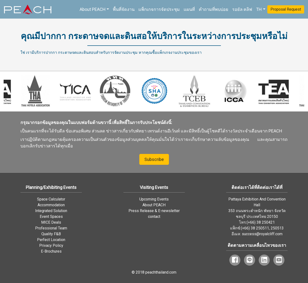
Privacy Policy (51, 245)
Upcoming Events (154, 199)
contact (154, 216)
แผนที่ (189, 9)
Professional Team (51, 228)
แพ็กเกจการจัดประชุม (159, 9)
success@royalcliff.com (262, 234)
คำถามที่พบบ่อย (213, 9)
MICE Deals (51, 222)
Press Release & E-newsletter (154, 210)
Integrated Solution (51, 210)
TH (259, 9)
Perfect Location (51, 239)
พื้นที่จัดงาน (124, 9)
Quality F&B (51, 234)
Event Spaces (51, 216)
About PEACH (93, 9)
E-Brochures (51, 251)
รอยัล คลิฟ (242, 9)
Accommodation (51, 205)
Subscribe (154, 159)
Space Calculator (51, 199)
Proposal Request (285, 9)
